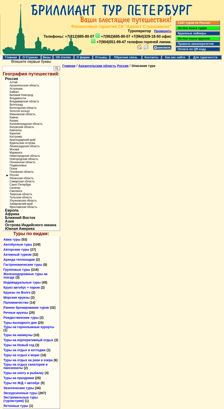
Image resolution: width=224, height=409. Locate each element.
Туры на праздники (18, 378)
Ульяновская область (23, 200)
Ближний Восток (20, 218)
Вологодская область (23, 107)
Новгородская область (24, 159)
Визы (47, 57)
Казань (14, 120)
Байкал (14, 91)
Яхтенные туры (15, 406)
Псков (13, 168)
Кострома (16, 136)
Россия (11, 79)
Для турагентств (205, 57)
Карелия (15, 133)
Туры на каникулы (17, 335)
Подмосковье (18, 165)
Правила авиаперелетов (195, 43)
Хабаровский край (21, 203)
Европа (12, 210)
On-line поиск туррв (191, 28)
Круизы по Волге (16, 292)
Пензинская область (22, 162)
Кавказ (14, 117)
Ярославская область (23, 207)
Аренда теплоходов (19, 259)
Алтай (13, 82)
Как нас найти (175, 57)
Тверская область (21, 194)
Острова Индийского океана (30, 225)
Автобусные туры (17, 244)
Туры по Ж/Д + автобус (21, 383)
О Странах (30, 57)
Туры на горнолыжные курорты (28, 327)
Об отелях (63, 57)
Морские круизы (16, 297)
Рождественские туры (20, 317)
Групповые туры (16, 269)
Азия (9, 221)
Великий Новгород (21, 95)
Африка (12, 214)
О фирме (83, 57)
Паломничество (16, 302)
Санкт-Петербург (20, 184)
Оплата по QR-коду (191, 49)
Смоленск (16, 191)
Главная (11, 57)
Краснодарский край (22, 139)
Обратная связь (125, 57)
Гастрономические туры (22, 264)
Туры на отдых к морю (21, 355)
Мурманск (16, 152)
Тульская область (21, 197)
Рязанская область (22, 178)
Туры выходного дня (20, 322)
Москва (14, 149)
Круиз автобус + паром (21, 287)
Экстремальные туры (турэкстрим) (20, 399)
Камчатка (15, 130)
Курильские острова (22, 143)
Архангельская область (24, 85)
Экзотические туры (18, 388)
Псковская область (22, 171)
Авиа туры (11, 239)
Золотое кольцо (20, 111)
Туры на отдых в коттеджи (24, 350)
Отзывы (101, 57)
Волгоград (16, 104)
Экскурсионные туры (20, 393)
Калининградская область (26, 123)
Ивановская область (23, 114)
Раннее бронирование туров (26, 307)
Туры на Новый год (18, 345)
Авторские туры (16, 249)
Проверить (162, 31)
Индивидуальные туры (22, 282)
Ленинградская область (25, 146)
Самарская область (22, 181)
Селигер (15, 187)
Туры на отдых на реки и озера (28, 360)
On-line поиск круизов (193, 38)
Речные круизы (15, 312)
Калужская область (22, 127)
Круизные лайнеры (191, 33)
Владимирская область (24, 101)
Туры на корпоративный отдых (28, 340)
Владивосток (18, 98)
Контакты (151, 57)
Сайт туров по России (193, 22)
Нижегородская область (25, 155)
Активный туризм (17, 254)
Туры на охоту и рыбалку (23, 373)
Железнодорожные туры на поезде (25, 275)
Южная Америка (20, 229)
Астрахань (16, 88)
